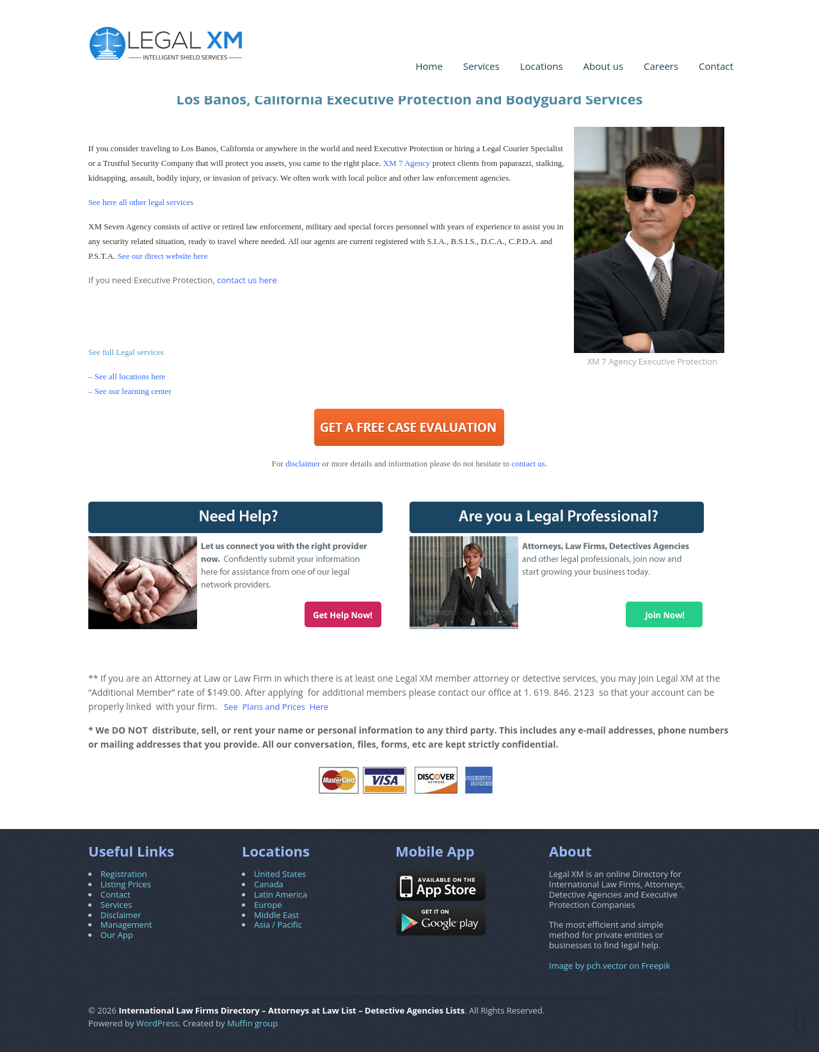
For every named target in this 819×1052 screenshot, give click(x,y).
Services (481, 66)
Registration (123, 874)
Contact (716, 66)
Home (428, 66)
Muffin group (252, 1023)
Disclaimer (120, 915)
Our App (116, 935)
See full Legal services (126, 352)
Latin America (280, 894)
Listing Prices (125, 884)
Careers (661, 66)
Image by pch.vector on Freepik (609, 965)
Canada (268, 884)
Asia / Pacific (278, 924)
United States (280, 874)
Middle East (276, 915)
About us (603, 66)
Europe (268, 904)
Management (126, 924)
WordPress (157, 1023)
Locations (541, 66)
